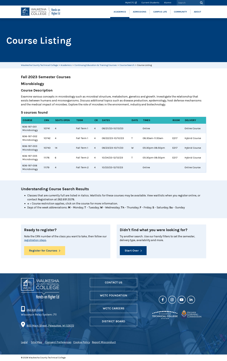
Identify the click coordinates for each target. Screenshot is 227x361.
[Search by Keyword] (187, 3)
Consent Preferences (58, 342)
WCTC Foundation (113, 295)
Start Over (132, 250)
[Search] (201, 3)
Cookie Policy (81, 342)
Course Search (126, 65)
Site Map (36, 342)
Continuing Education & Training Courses (95, 65)
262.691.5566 (34, 310)
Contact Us (113, 283)
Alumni (167, 2)
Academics (66, 65)
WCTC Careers (113, 308)
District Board (113, 321)
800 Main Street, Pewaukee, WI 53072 (50, 326)
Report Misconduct (104, 342)
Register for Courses (43, 250)
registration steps (40, 240)
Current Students (150, 2)
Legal (24, 342)
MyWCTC (129, 2)
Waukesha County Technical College (39, 65)
